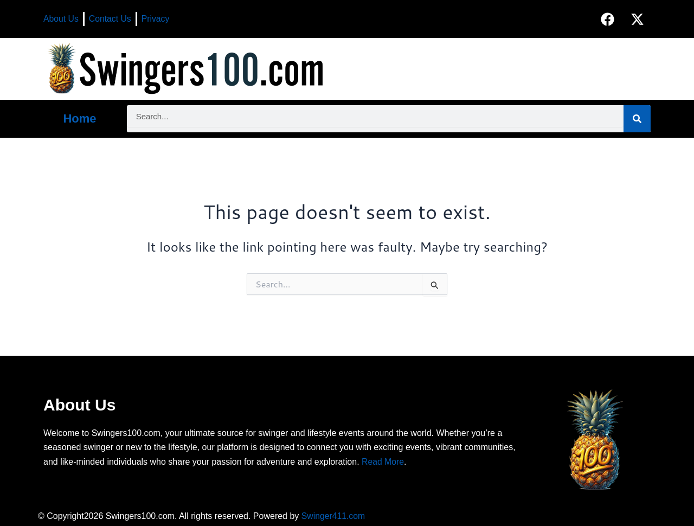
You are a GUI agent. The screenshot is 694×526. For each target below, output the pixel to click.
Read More (383, 461)
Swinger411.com (333, 516)
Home (79, 118)
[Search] (637, 118)
